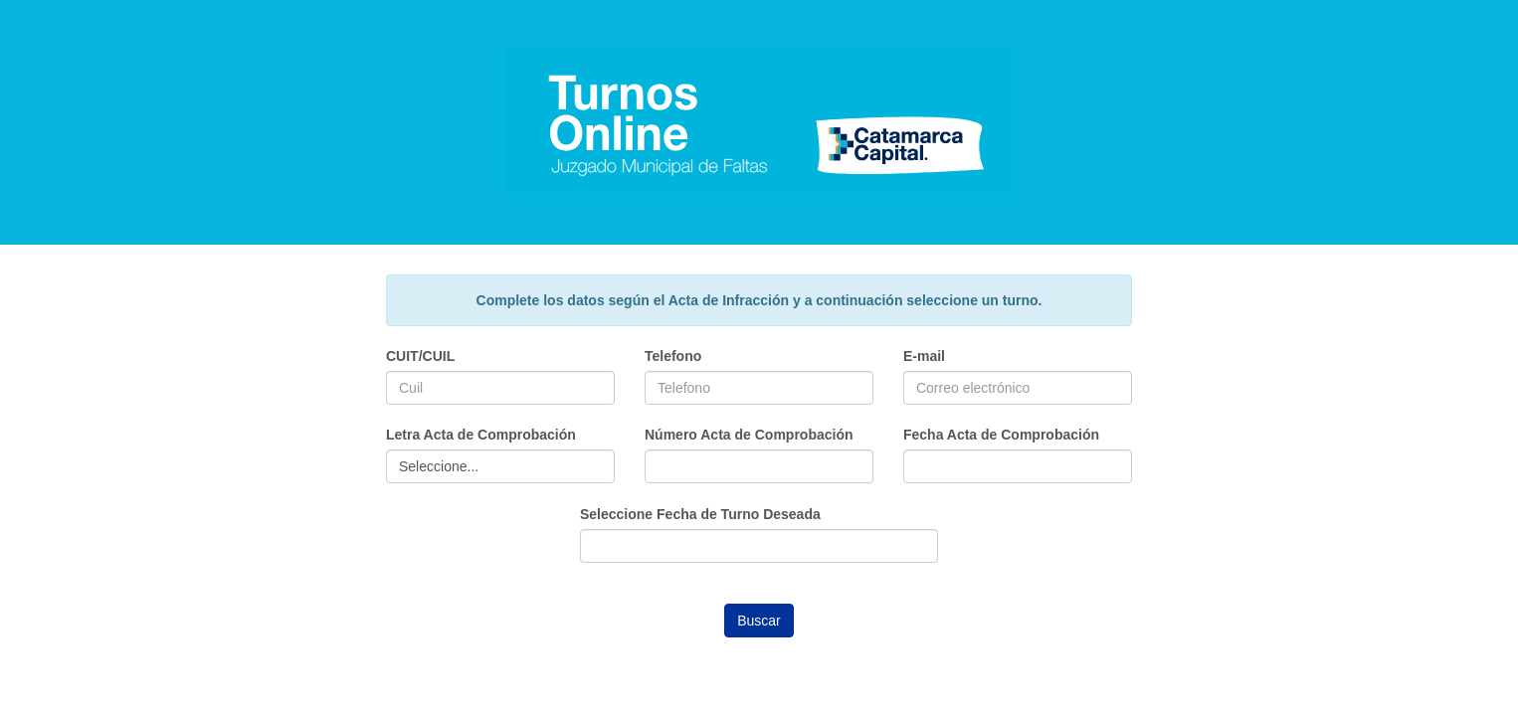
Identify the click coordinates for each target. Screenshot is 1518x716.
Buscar (759, 620)
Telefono (673, 356)
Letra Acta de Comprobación (481, 435)
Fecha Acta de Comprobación (1001, 435)
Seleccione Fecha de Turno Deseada (700, 514)
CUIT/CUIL (420, 356)
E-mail (924, 356)
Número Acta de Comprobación (749, 435)
